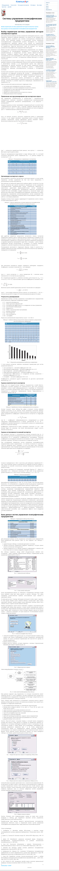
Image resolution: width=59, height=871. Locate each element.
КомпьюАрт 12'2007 (6, 865)
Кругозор (4, 7)
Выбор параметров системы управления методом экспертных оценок (19, 26)
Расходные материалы (23, 5)
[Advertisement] (22, 136)
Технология (13, 5)
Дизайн (9, 7)
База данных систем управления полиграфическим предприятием (19, 28)
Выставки (39, 5)
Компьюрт (22, 1)
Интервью (33, 5)
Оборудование (5, 5)
